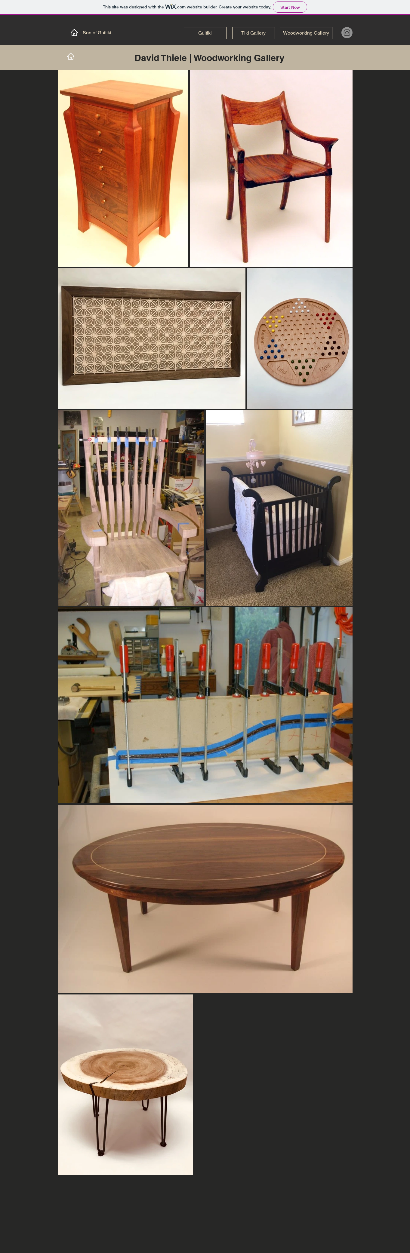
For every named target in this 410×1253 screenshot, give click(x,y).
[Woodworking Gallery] (306, 33)
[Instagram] (347, 32)
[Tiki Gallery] (253, 33)
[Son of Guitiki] (88, 33)
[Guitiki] (205, 33)
